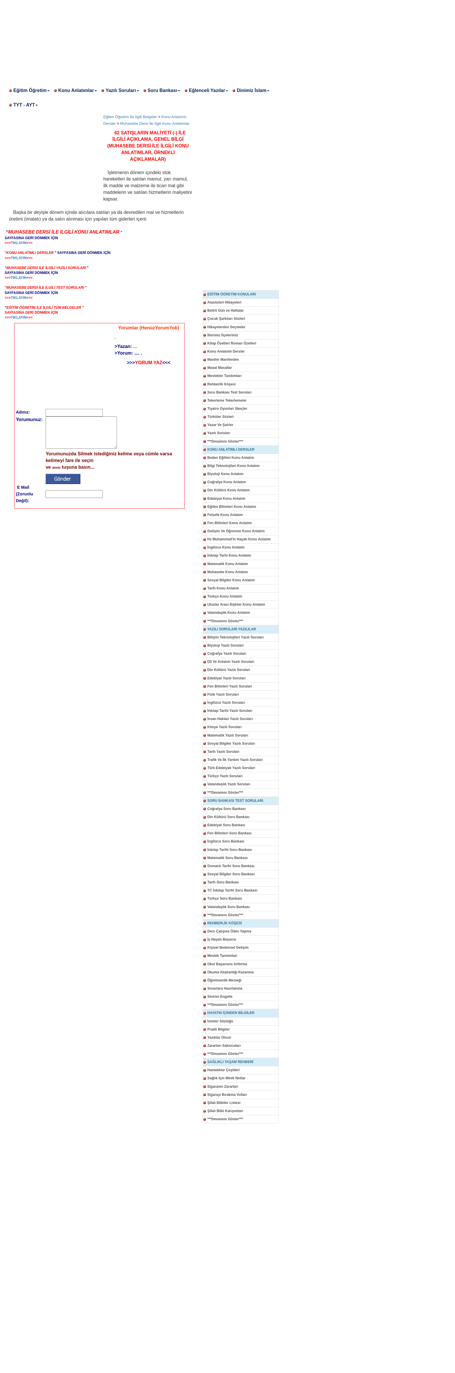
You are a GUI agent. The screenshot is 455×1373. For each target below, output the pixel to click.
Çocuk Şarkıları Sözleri (226, 319)
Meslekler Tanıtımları (224, 376)
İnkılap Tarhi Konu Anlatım (229, 555)
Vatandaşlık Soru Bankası (228, 907)
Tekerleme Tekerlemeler (227, 400)
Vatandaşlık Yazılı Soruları (228, 784)
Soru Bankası (164, 90)
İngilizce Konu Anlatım (226, 547)
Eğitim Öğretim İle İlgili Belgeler (130, 117)
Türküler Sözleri (220, 417)
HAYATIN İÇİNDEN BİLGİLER (230, 1013)
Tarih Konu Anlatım (223, 588)
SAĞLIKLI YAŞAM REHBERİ (230, 1062)
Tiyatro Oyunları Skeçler (227, 409)
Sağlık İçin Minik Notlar (226, 1078)
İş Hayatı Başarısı (221, 939)
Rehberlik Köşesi (221, 384)
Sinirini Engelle (220, 997)
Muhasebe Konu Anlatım (227, 572)
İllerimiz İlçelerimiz (222, 335)
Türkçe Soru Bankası (224, 898)
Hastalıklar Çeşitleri (223, 1070)
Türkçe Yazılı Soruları (225, 776)
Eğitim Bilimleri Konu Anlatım (231, 507)
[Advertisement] (174, 40)
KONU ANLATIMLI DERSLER (231, 450)
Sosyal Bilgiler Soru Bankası (231, 874)
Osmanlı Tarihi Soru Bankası (231, 866)
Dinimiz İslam (253, 90)
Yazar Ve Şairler (220, 425)
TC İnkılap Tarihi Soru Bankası (232, 890)
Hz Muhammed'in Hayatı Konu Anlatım (239, 539)
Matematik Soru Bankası (227, 858)
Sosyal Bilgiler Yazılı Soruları (231, 743)
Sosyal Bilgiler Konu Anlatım (231, 580)
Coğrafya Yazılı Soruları (226, 654)
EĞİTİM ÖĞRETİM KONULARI (231, 294)
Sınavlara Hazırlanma (225, 988)
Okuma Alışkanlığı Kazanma (230, 972)
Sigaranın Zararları (222, 1087)
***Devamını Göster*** (225, 441)
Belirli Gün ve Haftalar (225, 310)
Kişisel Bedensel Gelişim (228, 948)
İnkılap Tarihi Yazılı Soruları (229, 711)
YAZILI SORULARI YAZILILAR (231, 629)
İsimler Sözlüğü (220, 1021)
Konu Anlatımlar (77, 90)
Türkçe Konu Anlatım (224, 596)
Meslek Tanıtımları (222, 956)
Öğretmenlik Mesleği (224, 980)
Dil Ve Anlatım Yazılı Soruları (230, 662)
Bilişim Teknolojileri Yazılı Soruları (235, 637)
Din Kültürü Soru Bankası (228, 817)
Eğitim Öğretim (31, 90)
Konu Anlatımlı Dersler (226, 351)
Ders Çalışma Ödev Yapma (229, 931)
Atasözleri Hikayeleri (224, 302)
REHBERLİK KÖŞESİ (224, 923)
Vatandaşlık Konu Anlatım (228, 613)
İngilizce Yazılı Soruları (226, 703)
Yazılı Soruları (122, 90)
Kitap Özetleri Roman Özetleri (232, 343)
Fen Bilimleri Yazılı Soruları (229, 686)
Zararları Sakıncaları (224, 1046)
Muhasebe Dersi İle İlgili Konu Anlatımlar (154, 123)
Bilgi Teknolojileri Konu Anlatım (233, 466)
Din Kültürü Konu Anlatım (228, 490)
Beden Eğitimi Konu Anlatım (230, 458)
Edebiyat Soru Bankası (226, 825)
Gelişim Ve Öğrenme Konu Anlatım (236, 531)
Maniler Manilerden (223, 360)
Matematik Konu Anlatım (227, 564)
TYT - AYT (25, 104)
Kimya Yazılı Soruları (224, 727)
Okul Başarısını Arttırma (227, 964)
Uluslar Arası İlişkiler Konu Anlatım (236, 604)
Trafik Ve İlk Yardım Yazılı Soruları (235, 760)
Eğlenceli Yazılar (208, 90)
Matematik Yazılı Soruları (227, 735)
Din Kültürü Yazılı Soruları (228, 670)
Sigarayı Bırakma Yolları (227, 1095)
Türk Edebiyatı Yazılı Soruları (231, 768)
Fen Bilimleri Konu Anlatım (229, 523)
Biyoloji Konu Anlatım (225, 474)
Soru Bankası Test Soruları (229, 392)
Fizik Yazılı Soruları (223, 694)
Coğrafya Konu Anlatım (226, 482)
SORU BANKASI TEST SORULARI (235, 801)
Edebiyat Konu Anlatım (226, 499)
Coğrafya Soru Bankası (226, 809)
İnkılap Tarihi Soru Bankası (229, 850)
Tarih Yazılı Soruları (223, 752)
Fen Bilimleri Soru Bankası (229, 833)
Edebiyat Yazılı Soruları (226, 678)
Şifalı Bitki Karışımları (225, 1111)
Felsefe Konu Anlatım (225, 515)
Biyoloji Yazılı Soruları (225, 645)
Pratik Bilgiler (218, 1029)
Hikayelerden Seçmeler (226, 327)
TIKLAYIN (18, 243)
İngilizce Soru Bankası (225, 841)
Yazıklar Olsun (219, 1037)
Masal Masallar (219, 368)
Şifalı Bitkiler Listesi (224, 1103)
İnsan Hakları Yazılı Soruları (230, 719)
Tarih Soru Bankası (223, 882)
